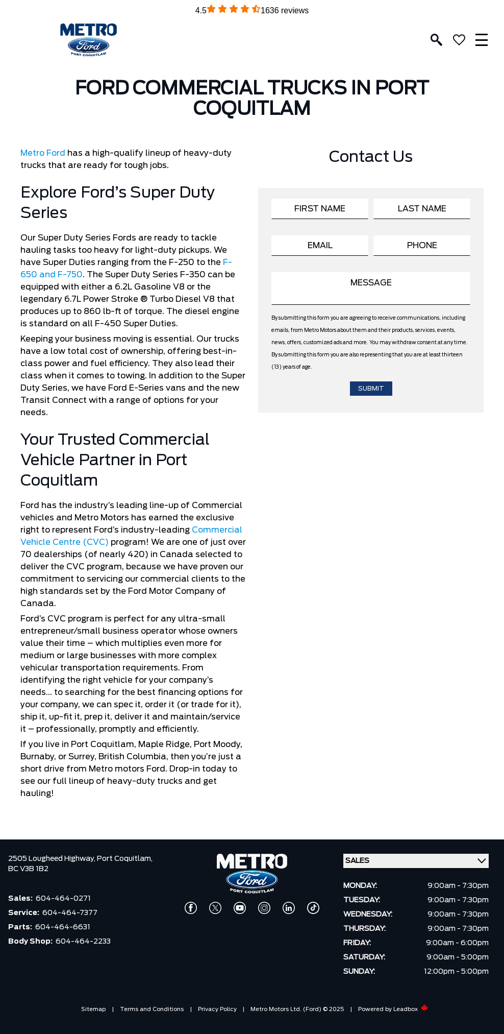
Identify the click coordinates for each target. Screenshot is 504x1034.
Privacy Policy (217, 1009)
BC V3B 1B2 (28, 869)
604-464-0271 (63, 898)
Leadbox (411, 1009)
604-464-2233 (83, 941)
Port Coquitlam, (125, 858)
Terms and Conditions (152, 1009)
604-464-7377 (69, 913)
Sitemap (93, 1009)
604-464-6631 (62, 927)
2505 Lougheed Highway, (52, 858)
